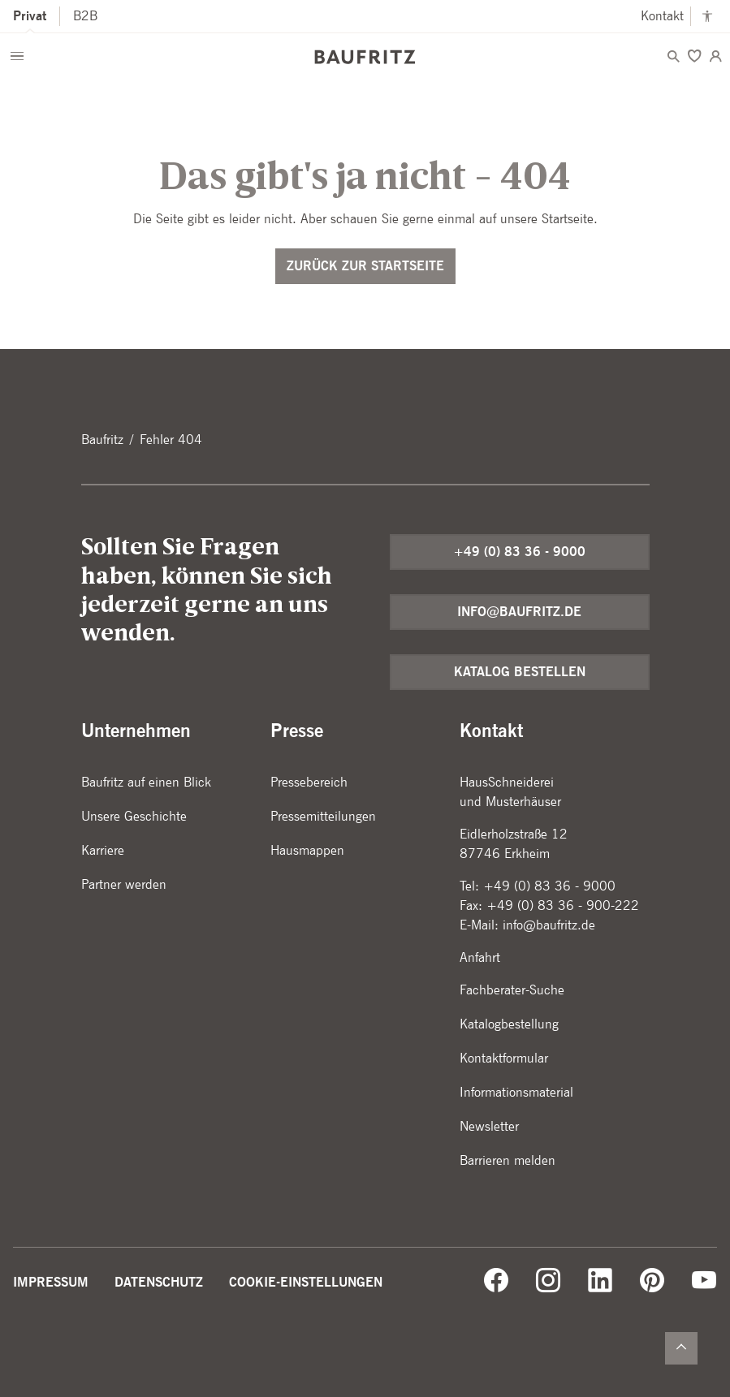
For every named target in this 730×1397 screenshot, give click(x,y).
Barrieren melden (507, 1160)
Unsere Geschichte (134, 816)
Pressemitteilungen (323, 816)
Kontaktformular (504, 1058)
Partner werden (123, 884)
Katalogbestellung (509, 1024)
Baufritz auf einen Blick (146, 782)
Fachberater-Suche (512, 990)
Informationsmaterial (516, 1092)
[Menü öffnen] (17, 56)
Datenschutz (158, 1282)
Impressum (51, 1282)
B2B (85, 16)
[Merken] (694, 56)
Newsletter (489, 1126)
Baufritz (102, 439)
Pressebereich (309, 782)
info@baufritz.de (519, 611)
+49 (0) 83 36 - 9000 (519, 551)
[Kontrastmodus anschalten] (707, 16)
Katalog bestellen (519, 671)
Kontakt (662, 16)
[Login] (715, 56)
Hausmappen (307, 850)
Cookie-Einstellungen (305, 1282)
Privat (29, 16)
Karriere (102, 850)
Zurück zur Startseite (365, 266)
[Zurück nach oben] (681, 1348)
